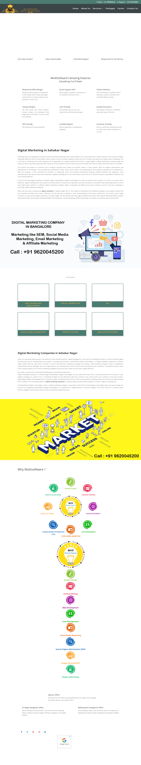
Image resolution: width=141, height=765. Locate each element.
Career (121, 8)
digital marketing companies (55, 381)
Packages (110, 8)
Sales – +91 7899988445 (106, 2)
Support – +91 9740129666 (127, 2)
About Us (85, 8)
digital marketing (47, 191)
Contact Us (132, 8)
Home (76, 8)
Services (97, 8)
